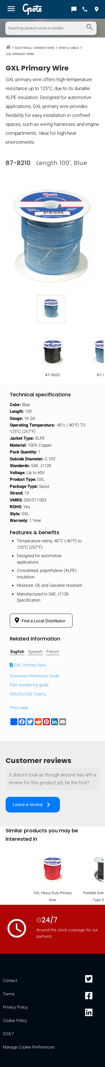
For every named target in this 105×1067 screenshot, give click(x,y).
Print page (19, 708)
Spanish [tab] (35, 652)
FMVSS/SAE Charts (28, 694)
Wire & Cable (69, 48)
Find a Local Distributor (39, 621)
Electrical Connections (35, 48)
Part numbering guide (29, 685)
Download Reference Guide (34, 676)
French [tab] (52, 652)
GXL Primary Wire (20, 54)
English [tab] (17, 652)
